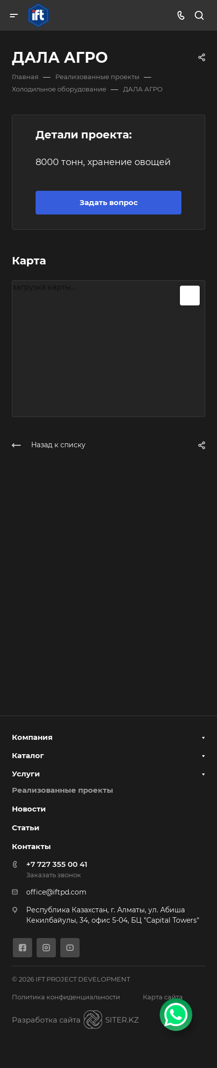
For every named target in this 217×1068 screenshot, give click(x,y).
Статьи (26, 827)
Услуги (26, 773)
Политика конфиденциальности (66, 997)
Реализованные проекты (62, 790)
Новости (29, 808)
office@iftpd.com (56, 892)
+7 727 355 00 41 (56, 864)
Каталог (28, 755)
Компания (32, 737)
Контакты (31, 846)
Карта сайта (163, 997)
